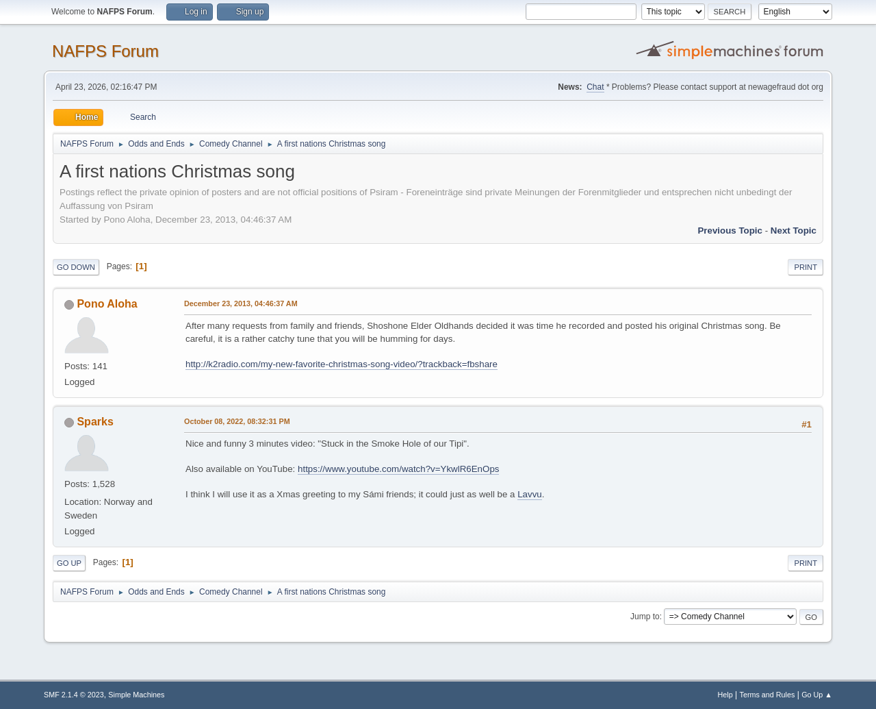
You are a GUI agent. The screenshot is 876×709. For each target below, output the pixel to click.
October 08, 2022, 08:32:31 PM (237, 421)
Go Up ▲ (816, 695)
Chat (595, 87)
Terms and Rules (767, 695)
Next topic (793, 230)
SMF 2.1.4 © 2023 (74, 695)
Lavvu (529, 494)
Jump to (645, 616)
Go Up (69, 563)
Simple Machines (136, 695)
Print (805, 267)
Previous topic (729, 230)
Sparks (95, 421)
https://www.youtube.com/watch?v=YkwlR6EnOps (398, 469)
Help (725, 695)
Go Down (76, 267)
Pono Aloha (107, 304)
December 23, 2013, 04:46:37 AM (241, 303)
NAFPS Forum (105, 51)
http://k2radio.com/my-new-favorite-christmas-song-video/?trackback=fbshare (341, 364)
